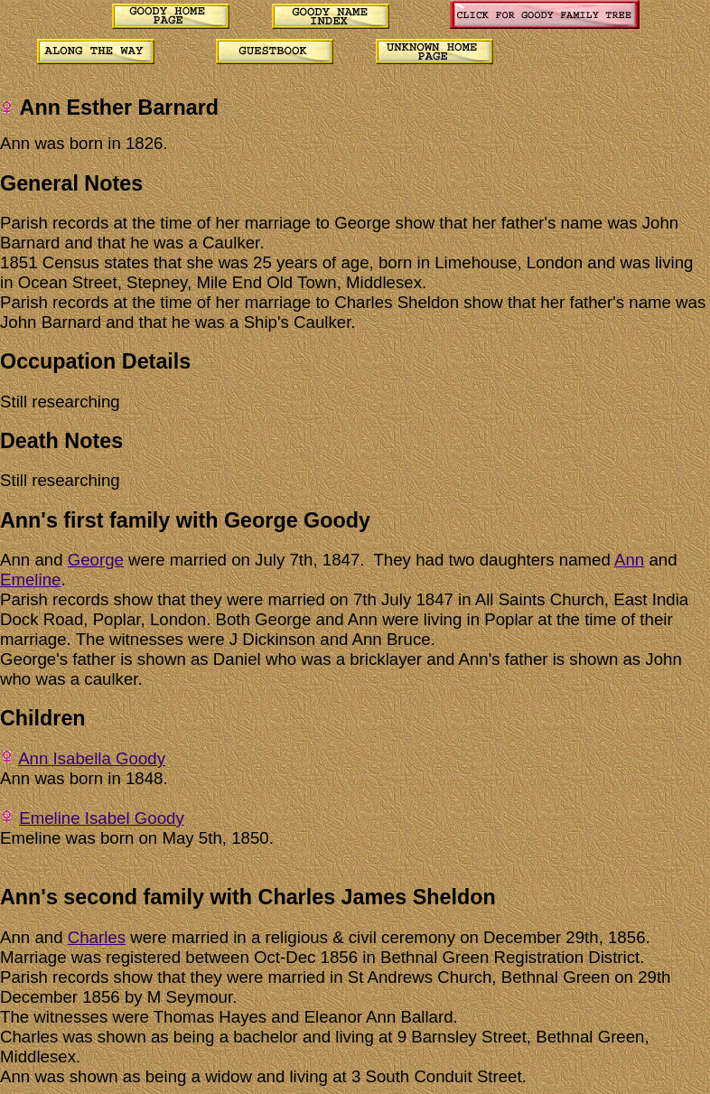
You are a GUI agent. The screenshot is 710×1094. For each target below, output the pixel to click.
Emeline (30, 579)
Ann (629, 559)
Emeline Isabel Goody (101, 818)
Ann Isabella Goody (91, 758)
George (96, 559)
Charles (97, 937)
